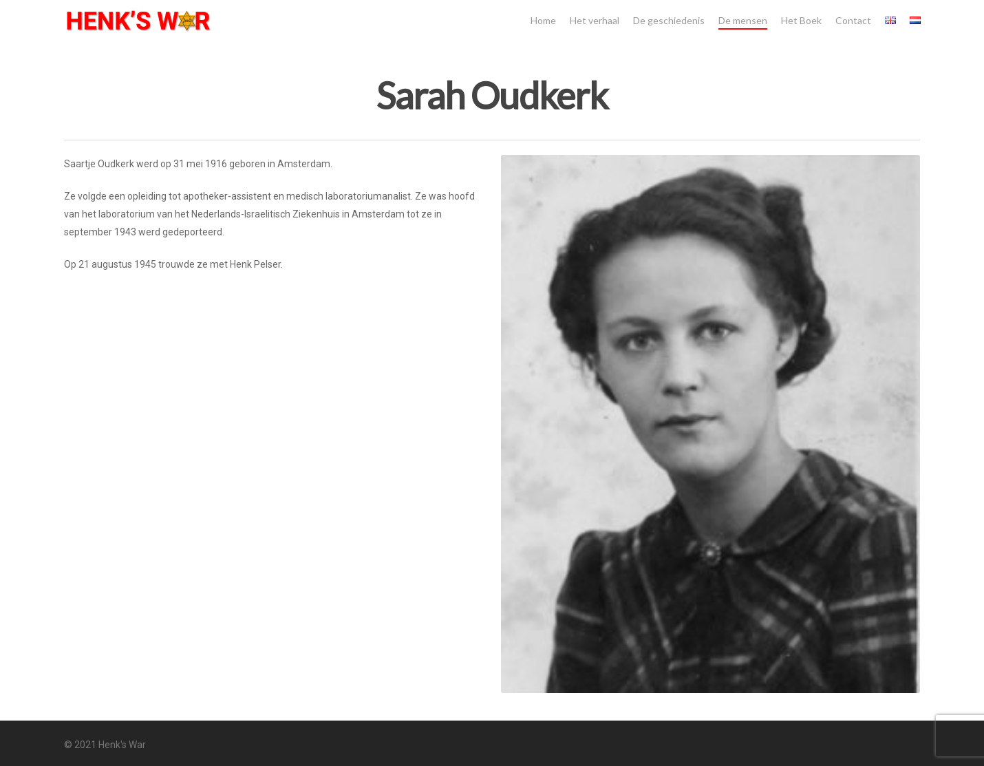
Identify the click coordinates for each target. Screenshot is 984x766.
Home (543, 20)
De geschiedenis (669, 20)
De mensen (742, 20)
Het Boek (801, 20)
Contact (853, 20)
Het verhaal (594, 20)
